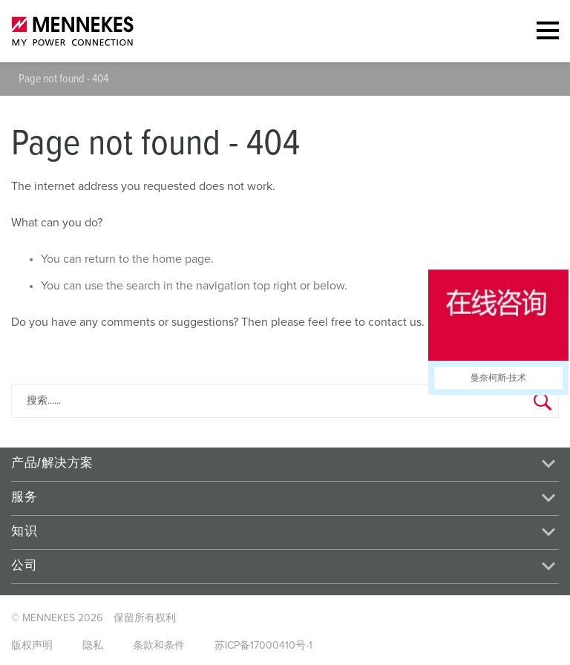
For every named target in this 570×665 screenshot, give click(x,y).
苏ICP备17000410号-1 (263, 646)
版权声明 (32, 646)
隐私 (92, 646)
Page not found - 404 (63, 79)
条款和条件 (159, 646)
